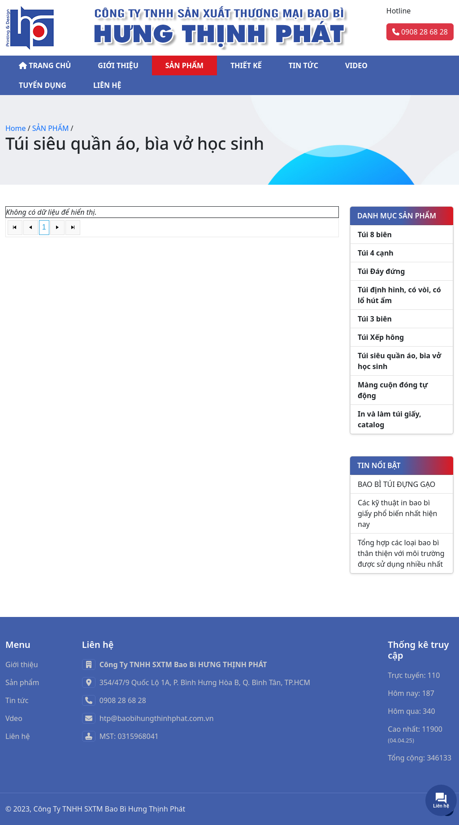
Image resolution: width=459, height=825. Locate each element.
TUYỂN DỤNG (42, 85)
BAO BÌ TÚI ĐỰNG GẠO (396, 484)
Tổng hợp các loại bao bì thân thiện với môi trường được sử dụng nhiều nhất (401, 553)
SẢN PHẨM (184, 65)
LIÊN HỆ (107, 85)
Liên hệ (17, 736)
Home (15, 128)
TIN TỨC (303, 65)
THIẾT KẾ (246, 65)
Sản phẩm (22, 682)
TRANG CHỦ (45, 65)
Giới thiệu (21, 664)
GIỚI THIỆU (118, 65)
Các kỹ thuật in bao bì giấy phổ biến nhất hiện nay (397, 513)
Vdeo (13, 718)
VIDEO (356, 65)
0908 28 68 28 (420, 32)
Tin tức (16, 700)
